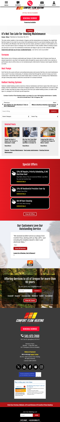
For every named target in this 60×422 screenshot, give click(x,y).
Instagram (41, 362)
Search (53, 109)
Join (36, 410)
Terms (39, 371)
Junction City (25, 291)
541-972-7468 (30, 3)
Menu (6, 5)
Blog (7, 36)
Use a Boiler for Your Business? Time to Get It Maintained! (16, 103)
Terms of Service (31, 370)
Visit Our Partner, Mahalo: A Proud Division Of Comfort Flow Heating (30, 400)
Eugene (7, 148)
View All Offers (30, 210)
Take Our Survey (30, 258)
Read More (8, 144)
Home (3, 36)
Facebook (30, 362)
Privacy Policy (25, 370)
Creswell (10, 291)
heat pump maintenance (31, 148)
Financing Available (30, 22)
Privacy (37, 371)
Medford (35, 291)
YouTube (24, 362)
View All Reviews (20, 244)
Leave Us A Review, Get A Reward (24, 249)
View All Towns (30, 296)
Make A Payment (30, 347)
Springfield (48, 291)
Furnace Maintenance (16, 148)
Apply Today (34, 350)
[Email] (30, 410)
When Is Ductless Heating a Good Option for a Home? (44, 103)
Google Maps (35, 362)
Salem (41, 291)
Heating (30, 30)
